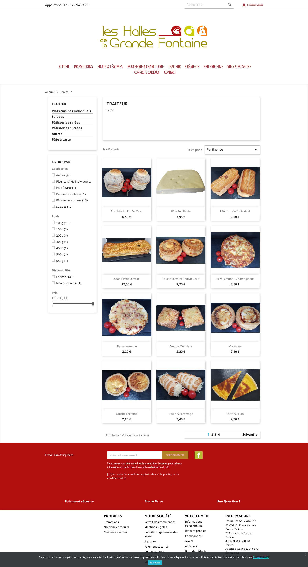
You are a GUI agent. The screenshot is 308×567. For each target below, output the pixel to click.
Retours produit (195, 531)
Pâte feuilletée (181, 211)
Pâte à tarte (61, 139)
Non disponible (68, 283)
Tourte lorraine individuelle (180, 279)
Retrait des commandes (160, 522)
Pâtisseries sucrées (67, 128)
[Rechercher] (209, 5)
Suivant (250, 434)
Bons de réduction (197, 551)
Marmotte (235, 346)
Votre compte (197, 516)
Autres (57, 134)
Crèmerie (192, 66)
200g (62, 235)
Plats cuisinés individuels (71, 111)
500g (62, 254)
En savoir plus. (261, 557)
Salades (58, 117)
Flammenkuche (127, 346)
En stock (65, 277)
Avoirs (189, 541)
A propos (150, 541)
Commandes (193, 536)
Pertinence (232, 149)
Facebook (199, 455)
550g (62, 261)
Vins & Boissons (239, 66)
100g (63, 223)
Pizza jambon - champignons (235, 279)
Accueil (64, 66)
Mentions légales (155, 527)
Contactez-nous (154, 551)
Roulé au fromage (181, 414)
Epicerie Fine (213, 66)
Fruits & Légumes (110, 66)
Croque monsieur (180, 346)
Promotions (83, 66)
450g (62, 248)
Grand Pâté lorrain (126, 279)
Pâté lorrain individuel (235, 211)
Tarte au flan (235, 414)
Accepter (155, 562)
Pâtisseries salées (66, 122)
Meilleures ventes (115, 532)
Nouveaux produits (116, 527)
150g (62, 229)
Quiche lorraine (126, 414)
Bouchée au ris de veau (127, 211)
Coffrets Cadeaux (146, 72)
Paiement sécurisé (156, 546)
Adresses (191, 546)
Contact (170, 72)
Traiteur (174, 66)
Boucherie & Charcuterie (145, 66)
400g (62, 242)
